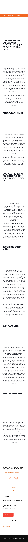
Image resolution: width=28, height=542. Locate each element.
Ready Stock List (7, 526)
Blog (14, 491)
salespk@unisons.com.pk (12, 472)
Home (14, 487)
